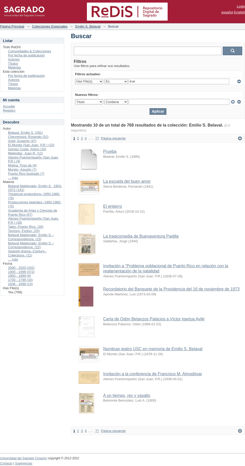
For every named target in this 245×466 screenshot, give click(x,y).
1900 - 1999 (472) (21, 272)
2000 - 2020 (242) (21, 268)
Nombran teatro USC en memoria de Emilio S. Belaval (152, 349)
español (227, 12)
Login (241, 6)
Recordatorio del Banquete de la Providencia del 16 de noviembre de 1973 (171, 289)
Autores (14, 59)
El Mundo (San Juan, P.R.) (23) (31, 145)
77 (97, 138)
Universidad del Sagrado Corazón (23, 458)
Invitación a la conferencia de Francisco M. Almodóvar (152, 374)
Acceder (9, 106)
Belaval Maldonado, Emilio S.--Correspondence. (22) (31, 245)
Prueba (110, 151)
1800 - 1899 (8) (19, 276)
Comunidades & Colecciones (29, 51)
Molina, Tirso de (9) (22, 165)
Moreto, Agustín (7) (22, 169)
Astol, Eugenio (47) (22, 141)
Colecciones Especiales (49, 26)
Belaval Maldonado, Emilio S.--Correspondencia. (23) (31, 237)
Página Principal (12, 26)
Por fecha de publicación (26, 55)
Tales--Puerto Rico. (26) (25, 227)
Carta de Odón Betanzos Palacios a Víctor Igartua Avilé (154, 319)
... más (13, 178)
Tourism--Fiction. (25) (24, 231)
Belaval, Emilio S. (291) (25, 133)
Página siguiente (113, 138)
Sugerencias (23, 463)
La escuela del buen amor (127, 181)
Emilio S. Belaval (88, 26)
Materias (14, 67)
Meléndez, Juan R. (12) (25, 153)
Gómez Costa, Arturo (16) (27, 149)
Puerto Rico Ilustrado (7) (26, 174)
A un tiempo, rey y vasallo (126, 395)
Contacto (6, 463)
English (239, 12)
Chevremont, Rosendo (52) (28, 137)
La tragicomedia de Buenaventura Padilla (141, 236)
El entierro (112, 206)
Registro (9, 110)
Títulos (13, 63)
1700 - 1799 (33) (20, 280)
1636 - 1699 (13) (20, 284)
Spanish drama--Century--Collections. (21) (27, 253)
